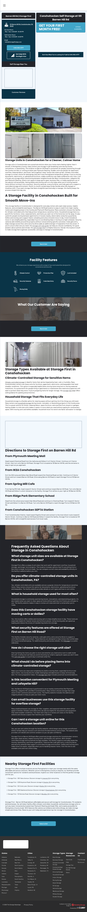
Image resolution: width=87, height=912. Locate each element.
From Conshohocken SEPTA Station (29, 510)
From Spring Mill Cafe (20, 484)
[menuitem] (8, 857)
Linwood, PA (46, 778)
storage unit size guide (40, 226)
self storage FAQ (39, 228)
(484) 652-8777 (74, 54)
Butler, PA (43, 786)
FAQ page (66, 641)
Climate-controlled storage (14, 382)
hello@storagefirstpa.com (13, 42)
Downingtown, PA (51, 790)
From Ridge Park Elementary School (29, 496)
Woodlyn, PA (45, 794)
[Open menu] (4, 5)
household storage (24, 403)
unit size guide (19, 657)
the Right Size (21, 56)
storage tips (67, 391)
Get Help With (21, 54)
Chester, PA (47, 782)
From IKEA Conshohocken (23, 470)
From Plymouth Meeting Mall (25, 456)
